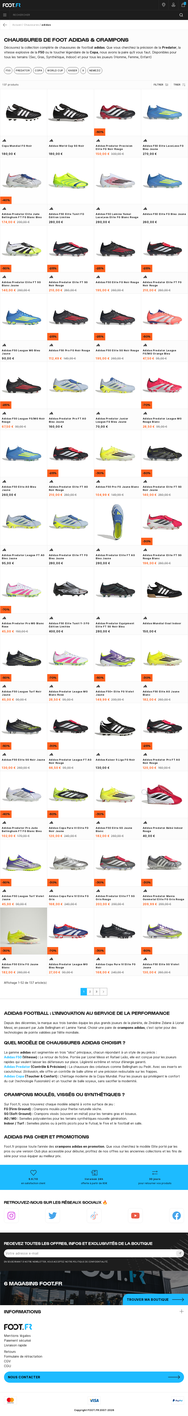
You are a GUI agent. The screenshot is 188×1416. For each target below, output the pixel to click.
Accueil (17, 24)
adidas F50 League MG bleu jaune (21, 352)
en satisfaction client (33, 1183)
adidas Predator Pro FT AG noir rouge (161, 761)
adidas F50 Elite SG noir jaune (23, 759)
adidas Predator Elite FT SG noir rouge (68, 284)
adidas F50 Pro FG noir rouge (69, 350)
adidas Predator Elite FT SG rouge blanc (162, 557)
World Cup (55, 70)
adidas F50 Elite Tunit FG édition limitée (66, 216)
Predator (23, 70)
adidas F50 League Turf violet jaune (23, 898)
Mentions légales (17, 1336)
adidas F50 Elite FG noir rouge (117, 282)
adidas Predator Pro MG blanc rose (23, 625)
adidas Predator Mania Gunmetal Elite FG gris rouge (163, 898)
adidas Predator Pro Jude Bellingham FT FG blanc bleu (22, 829)
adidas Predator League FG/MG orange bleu (159, 352)
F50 (8, 70)
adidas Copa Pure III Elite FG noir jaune (69, 829)
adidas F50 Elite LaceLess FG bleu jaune (163, 147)
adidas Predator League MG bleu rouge (68, 966)
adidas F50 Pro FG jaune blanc (117, 486)
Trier (179, 85)
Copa (38, 70)
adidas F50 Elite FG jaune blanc (20, 966)
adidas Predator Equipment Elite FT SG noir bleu (115, 625)
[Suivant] (103, 992)
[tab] (94, 52)
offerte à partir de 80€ (94, 1183)
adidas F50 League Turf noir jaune (21, 693)
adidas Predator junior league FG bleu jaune (112, 420)
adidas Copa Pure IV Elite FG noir (116, 966)
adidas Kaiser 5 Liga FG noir (115, 759)
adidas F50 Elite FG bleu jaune (164, 214)
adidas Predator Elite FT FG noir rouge (162, 284)
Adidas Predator (17, 1067)
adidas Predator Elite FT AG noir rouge (68, 488)
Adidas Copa (14, 1076)
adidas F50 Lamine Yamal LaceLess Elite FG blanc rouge (117, 216)
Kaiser (72, 70)
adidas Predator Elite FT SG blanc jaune (21, 284)
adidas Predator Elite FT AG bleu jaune (115, 557)
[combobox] (99, 15)
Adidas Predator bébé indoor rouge (163, 829)
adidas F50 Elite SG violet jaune (161, 966)
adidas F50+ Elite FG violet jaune (115, 693)
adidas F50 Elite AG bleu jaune (19, 488)
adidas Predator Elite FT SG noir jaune (162, 488)
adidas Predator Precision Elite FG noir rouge (114, 147)
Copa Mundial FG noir (17, 145)
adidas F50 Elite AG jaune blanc (161, 693)
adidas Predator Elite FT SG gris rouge (115, 898)
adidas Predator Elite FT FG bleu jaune (68, 557)
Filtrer (161, 85)
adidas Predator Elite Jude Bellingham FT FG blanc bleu (22, 216)
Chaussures (31, 24)
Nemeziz (94, 70)
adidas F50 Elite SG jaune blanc (114, 829)
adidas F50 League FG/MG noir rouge (23, 420)
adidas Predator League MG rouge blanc (162, 420)
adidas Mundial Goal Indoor (162, 623)
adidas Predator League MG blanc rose (68, 693)
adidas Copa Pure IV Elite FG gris (69, 898)
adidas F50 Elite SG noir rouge (117, 350)
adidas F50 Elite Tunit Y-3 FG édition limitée (69, 625)
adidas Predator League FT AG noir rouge (70, 761)
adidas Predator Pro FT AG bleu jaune (67, 420)
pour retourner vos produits (154, 1183)
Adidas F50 (13, 1057)
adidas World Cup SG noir (66, 145)
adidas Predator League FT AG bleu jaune (23, 557)
